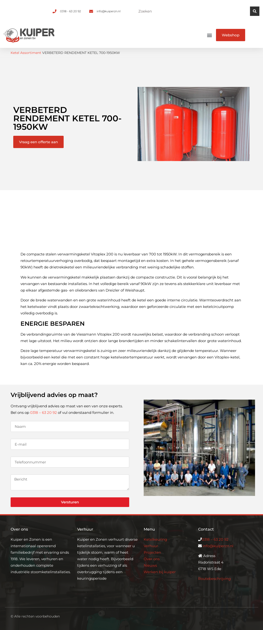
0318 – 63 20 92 (43, 412)
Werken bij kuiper (160, 572)
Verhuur (151, 546)
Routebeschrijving (214, 578)
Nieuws (150, 565)
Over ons (152, 559)
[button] (210, 35)
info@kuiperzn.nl (218, 546)
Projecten (152, 552)
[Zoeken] (254, 11)
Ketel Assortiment (26, 53)
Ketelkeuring (155, 539)
